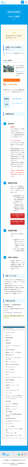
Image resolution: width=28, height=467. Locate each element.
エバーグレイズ (9, 423)
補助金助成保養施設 (14, 12)
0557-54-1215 (8, 53)
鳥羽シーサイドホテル (11, 361)
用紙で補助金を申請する (18, 222)
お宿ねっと (8, 340)
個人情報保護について (7, 460)
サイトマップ (14, 460)
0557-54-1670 (21, 71)
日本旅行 (8, 387)
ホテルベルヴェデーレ (11, 367)
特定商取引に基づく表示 (21, 460)
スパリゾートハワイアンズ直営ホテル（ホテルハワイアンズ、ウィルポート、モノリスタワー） (14, 397)
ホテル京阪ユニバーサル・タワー (13, 421)
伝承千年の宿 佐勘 (10, 349)
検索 (22, 2)
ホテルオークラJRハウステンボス (14, 377)
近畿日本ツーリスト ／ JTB (12, 385)
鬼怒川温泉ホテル (10, 355)
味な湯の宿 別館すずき (11, 418)
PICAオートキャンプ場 (11, 433)
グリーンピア (9, 393)
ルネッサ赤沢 (9, 411)
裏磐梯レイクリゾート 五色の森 (13, 352)
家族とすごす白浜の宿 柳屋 (12, 364)
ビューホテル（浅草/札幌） (12, 404)
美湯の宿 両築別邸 (10, 380)
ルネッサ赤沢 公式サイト (11, 80)
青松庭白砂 (8, 401)
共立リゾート (9, 335)
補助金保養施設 (9, 337)
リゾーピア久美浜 (10, 369)
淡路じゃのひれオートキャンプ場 (13, 435)
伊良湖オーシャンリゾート (12, 406)
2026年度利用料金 (17, 99)
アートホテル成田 (10, 426)
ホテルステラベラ (10, 382)
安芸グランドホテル (10, 372)
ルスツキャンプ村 (10, 332)
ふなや (7, 374)
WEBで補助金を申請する (17, 216)
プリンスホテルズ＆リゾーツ (12, 390)
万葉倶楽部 (8, 343)
